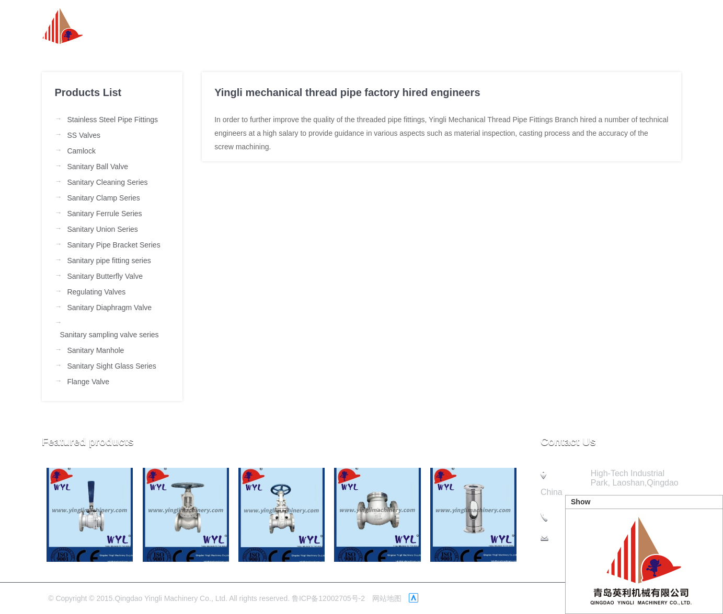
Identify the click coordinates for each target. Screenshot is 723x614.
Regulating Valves (96, 292)
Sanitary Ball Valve (97, 166)
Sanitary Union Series (102, 229)
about (368, 26)
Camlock (81, 151)
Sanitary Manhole (95, 350)
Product (477, 26)
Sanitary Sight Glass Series (111, 366)
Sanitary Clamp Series (103, 198)
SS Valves (83, 135)
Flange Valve (88, 381)
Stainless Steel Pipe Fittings (112, 119)
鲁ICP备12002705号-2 (328, 598)
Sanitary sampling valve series (109, 334)
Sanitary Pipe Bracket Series (113, 245)
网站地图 (386, 598)
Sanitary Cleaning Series (107, 182)
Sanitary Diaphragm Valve (109, 307)
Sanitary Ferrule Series (104, 213)
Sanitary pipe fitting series (109, 260)
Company (542, 26)
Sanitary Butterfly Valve (104, 276)
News (420, 26)
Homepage (304, 26)
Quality (605, 26)
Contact (665, 26)
